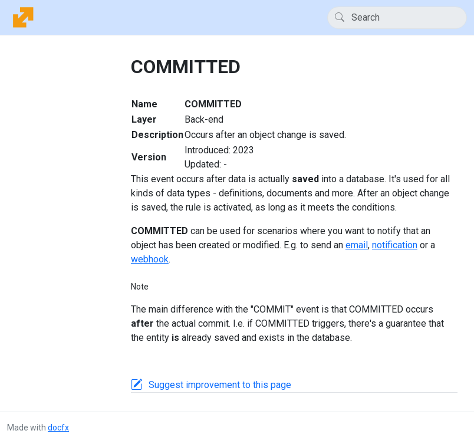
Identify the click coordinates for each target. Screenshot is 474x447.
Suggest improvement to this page (220, 384)
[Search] (397, 17)
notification (394, 245)
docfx (58, 427)
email (356, 245)
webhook (150, 259)
